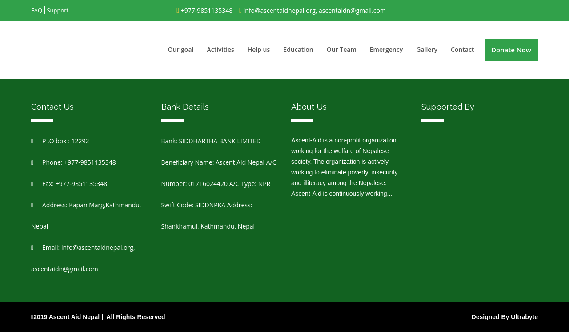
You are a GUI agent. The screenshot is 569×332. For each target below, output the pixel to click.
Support (57, 10)
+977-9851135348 (207, 10)
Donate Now (511, 49)
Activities (220, 49)
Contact (462, 49)
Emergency (386, 49)
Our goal (181, 49)
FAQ (36, 10)
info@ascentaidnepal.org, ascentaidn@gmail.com (315, 10)
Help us (259, 49)
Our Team (342, 49)
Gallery (426, 49)
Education (298, 49)
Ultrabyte (524, 316)
